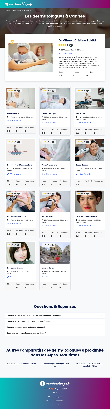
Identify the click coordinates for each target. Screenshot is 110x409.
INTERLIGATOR (13, 113)
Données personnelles (55, 400)
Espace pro (55, 404)
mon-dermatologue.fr (19, 3)
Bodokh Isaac (47, 216)
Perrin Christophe (49, 165)
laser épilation (48, 267)
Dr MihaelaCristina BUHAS (78, 40)
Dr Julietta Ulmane (15, 267)
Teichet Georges (49, 113)
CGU (55, 392)
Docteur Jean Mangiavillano (19, 165)
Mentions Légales (55, 396)
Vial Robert (81, 113)
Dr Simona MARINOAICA (86, 216)
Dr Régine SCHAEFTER (16, 216)
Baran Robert (82, 165)
